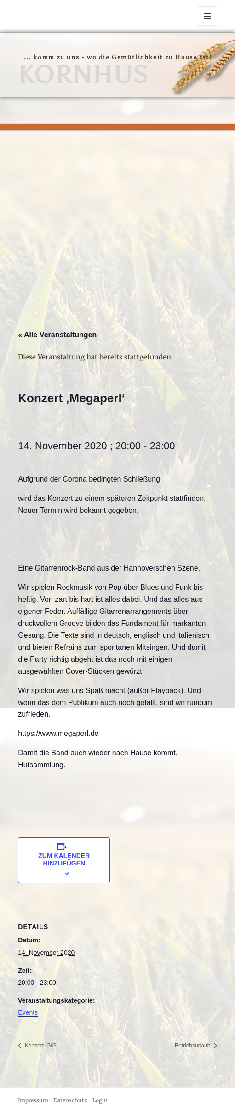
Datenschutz (70, 1100)
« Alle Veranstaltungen (57, 335)
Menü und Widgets (207, 25)
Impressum (33, 1100)
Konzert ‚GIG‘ (40, 1045)
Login (100, 1100)
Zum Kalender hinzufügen (64, 859)
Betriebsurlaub (193, 1045)
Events (28, 1012)
